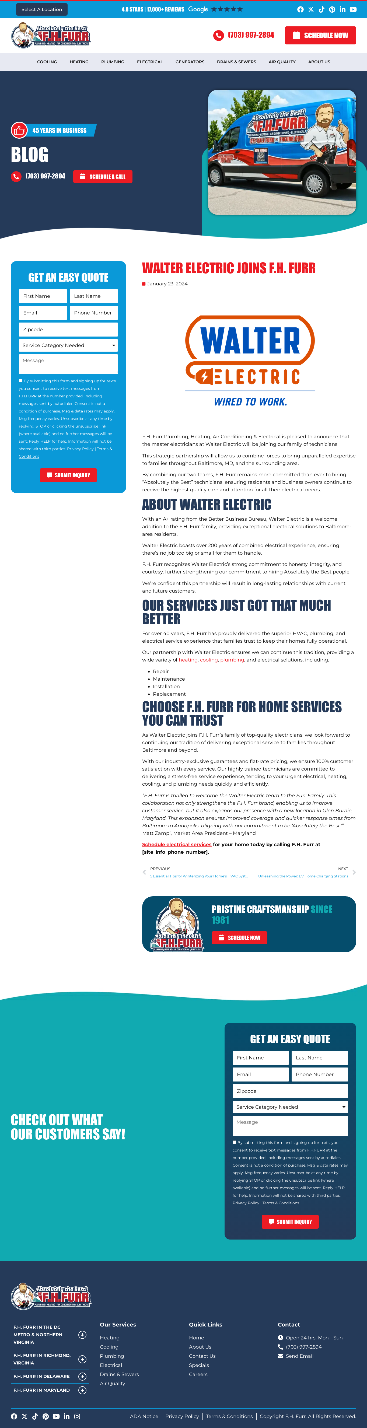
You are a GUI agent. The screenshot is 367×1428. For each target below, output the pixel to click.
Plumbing (112, 61)
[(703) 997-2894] (218, 35)
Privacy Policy (80, 449)
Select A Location (42, 9)
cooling (209, 660)
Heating (79, 61)
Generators (190, 61)
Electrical (150, 61)
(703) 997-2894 (251, 34)
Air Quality (282, 61)
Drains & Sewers (236, 61)
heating (188, 660)
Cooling (47, 61)
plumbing (232, 660)
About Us (319, 61)
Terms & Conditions (281, 1203)
